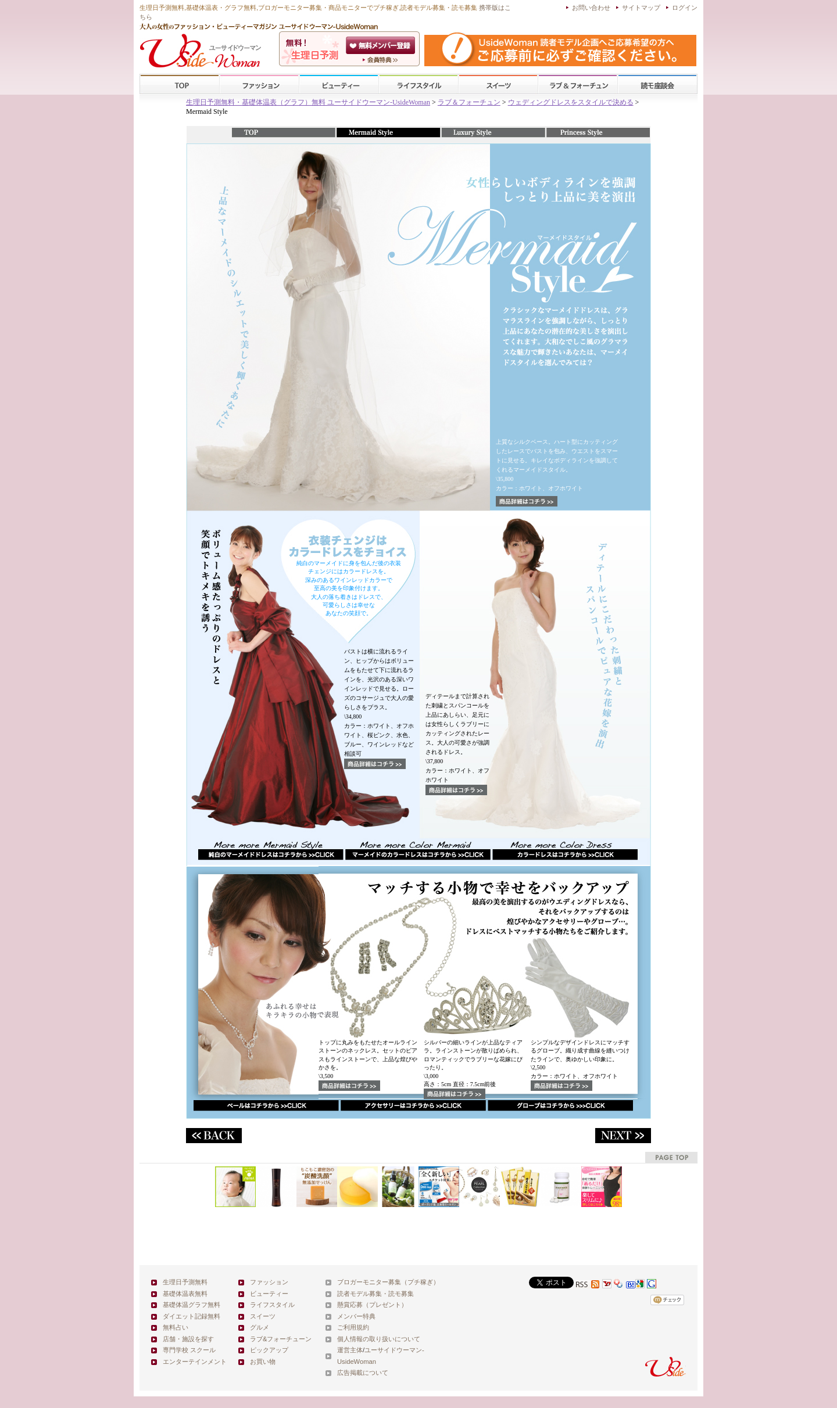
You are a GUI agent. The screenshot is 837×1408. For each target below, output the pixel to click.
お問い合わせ (591, 7)
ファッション (259, 84)
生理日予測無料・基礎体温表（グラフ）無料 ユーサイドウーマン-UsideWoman (308, 102)
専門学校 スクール (189, 1349)
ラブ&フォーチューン (577, 84)
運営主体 (350, 1349)
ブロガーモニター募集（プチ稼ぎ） (388, 1281)
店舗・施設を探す (188, 1338)
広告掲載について (362, 1372)
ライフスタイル (418, 84)
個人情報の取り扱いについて (378, 1338)
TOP (180, 84)
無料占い (175, 1327)
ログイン (685, 7)
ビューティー (338, 84)
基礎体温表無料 (185, 1293)
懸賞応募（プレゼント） (372, 1304)
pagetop (671, 1157)
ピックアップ (269, 1349)
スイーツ (498, 84)
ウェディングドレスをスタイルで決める (571, 102)
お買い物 (263, 1361)
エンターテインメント (195, 1361)
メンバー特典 (356, 1316)
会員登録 (381, 45)
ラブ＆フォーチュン (469, 102)
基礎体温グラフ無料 (191, 1304)
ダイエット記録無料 (191, 1316)
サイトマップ (641, 7)
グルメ (259, 1327)
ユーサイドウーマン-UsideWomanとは (381, 60)
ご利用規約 (353, 1327)
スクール (657, 84)
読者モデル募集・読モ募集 (375, 1293)
